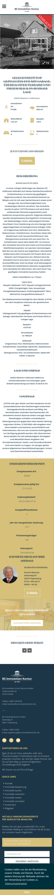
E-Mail (27, 160)
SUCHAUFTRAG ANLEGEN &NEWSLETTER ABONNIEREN (17, 842)
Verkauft (45, 21)
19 (46, 63)
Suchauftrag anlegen (27, 623)
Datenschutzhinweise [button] (16, 883)
